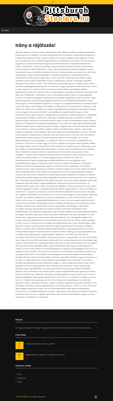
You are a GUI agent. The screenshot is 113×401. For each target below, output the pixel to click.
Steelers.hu (25, 397)
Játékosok (21, 378)
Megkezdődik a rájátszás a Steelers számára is (45, 355)
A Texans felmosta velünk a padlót (39, 344)
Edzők (19, 382)
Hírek (27, 347)
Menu (5, 30)
